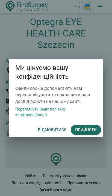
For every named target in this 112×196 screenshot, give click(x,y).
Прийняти (86, 130)
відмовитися (52, 130)
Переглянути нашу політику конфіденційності (40, 112)
